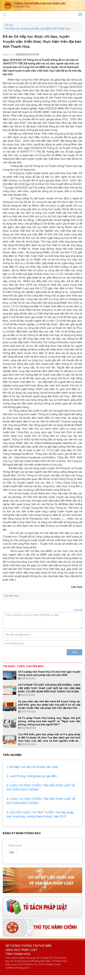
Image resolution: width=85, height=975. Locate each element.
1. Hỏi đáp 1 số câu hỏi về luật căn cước (32, 767)
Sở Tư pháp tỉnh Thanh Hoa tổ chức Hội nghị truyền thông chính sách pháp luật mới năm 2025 (49, 673)
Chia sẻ (78, 610)
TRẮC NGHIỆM (12, 755)
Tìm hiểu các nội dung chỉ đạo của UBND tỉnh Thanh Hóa (37, 28)
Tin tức (9, 25)
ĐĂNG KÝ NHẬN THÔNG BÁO (22, 833)
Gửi (74, 652)
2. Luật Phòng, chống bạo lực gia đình (32, 776)
